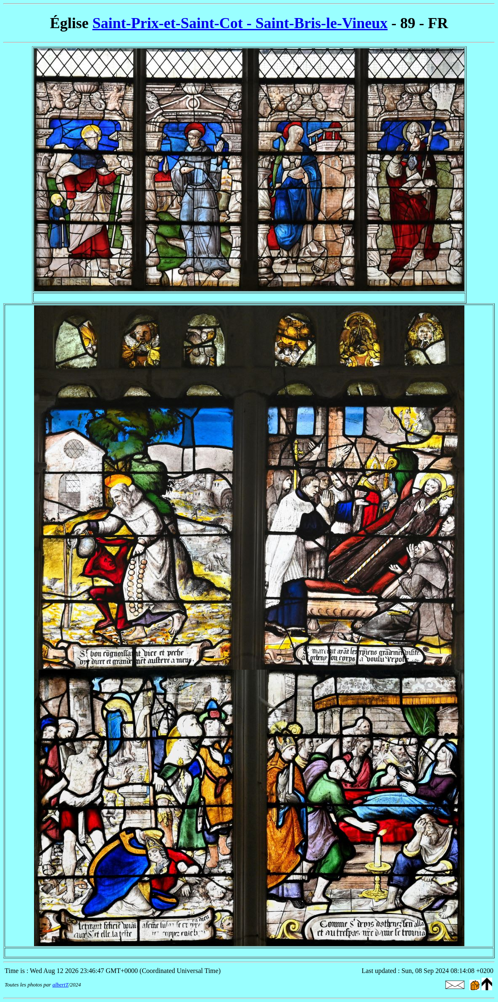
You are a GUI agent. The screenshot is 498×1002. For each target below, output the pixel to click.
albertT (61, 984)
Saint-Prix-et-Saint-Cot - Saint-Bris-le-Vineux (240, 23)
